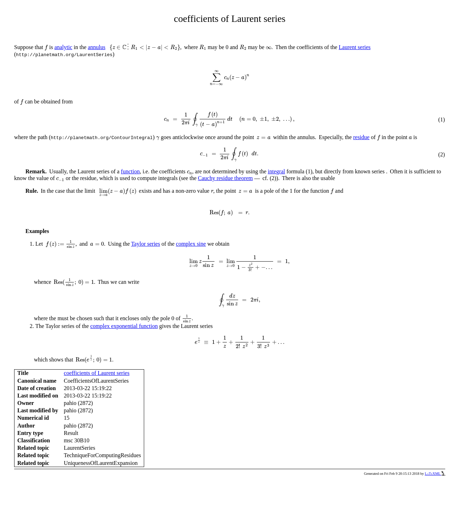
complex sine (191, 244)
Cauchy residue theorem (225, 178)
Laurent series (355, 47)
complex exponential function (124, 326)
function (130, 171)
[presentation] (46, 47)
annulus (97, 47)
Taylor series (145, 244)
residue (361, 137)
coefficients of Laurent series (97, 373)
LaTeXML (435, 474)
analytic (63, 47)
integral (276, 171)
